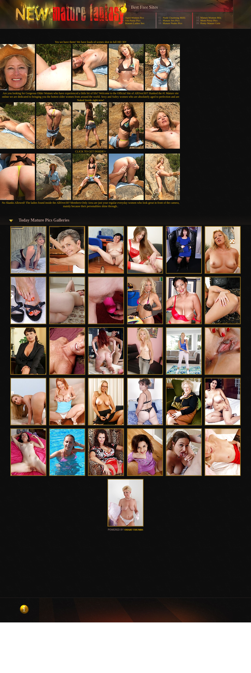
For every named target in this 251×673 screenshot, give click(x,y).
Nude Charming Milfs (174, 17)
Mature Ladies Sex (134, 23)
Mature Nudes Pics (172, 23)
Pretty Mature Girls (210, 23)
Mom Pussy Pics (208, 20)
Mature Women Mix (210, 17)
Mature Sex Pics (171, 20)
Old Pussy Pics (132, 20)
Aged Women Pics (134, 17)
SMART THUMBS (133, 529)
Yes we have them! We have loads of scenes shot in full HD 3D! (90, 42)
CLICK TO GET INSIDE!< (90, 151)
